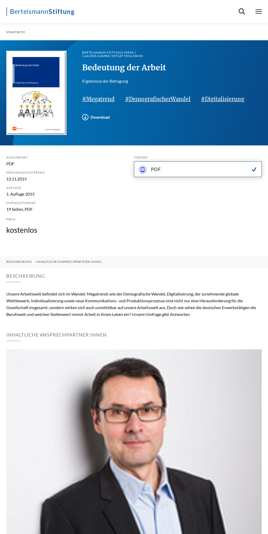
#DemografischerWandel (158, 99)
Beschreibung (19, 261)
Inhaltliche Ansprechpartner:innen (69, 261)
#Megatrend (98, 99)
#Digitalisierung (222, 99)
